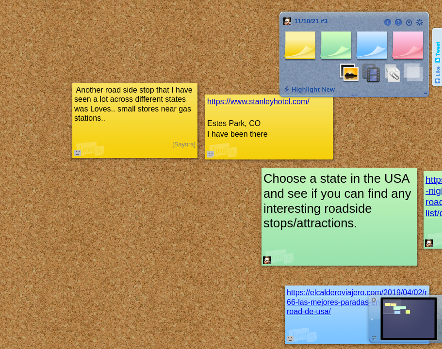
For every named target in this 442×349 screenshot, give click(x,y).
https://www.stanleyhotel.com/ (258, 101)
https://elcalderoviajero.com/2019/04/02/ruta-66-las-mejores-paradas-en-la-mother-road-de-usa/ (364, 301)
